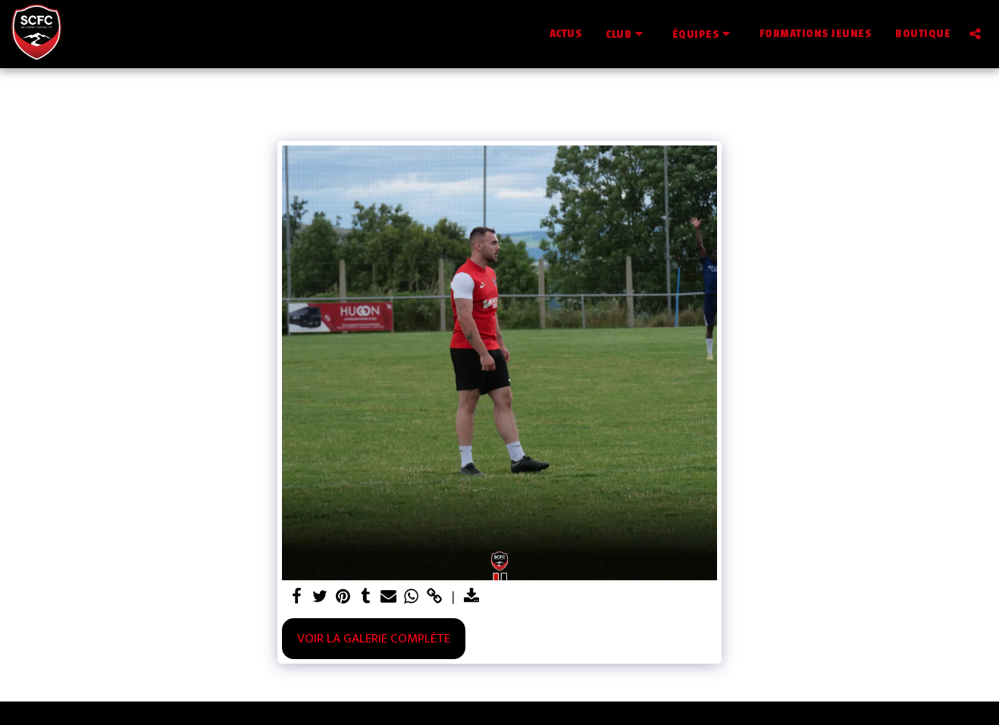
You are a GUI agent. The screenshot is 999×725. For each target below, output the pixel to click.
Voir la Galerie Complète (373, 638)
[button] (626, 33)
